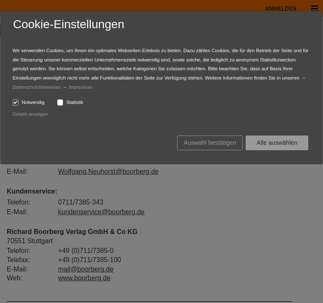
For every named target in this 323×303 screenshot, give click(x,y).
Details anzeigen (30, 114)
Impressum (81, 87)
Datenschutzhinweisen (37, 87)
